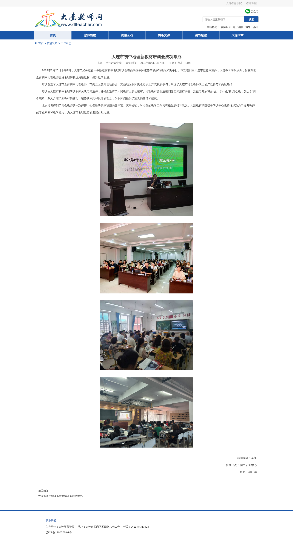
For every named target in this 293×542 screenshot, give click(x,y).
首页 (53, 35)
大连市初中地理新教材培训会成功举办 (60, 495)
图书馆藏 (201, 35)
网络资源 (164, 35)
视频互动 (127, 35)
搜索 (251, 19)
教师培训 (226, 27)
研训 (255, 27)
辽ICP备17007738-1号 (59, 532)
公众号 (252, 11)
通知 (248, 27)
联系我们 (51, 520)
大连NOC (238, 35)
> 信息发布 (51, 43)
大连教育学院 (234, 3)
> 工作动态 (64, 43)
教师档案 (251, 3)
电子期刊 (238, 27)
